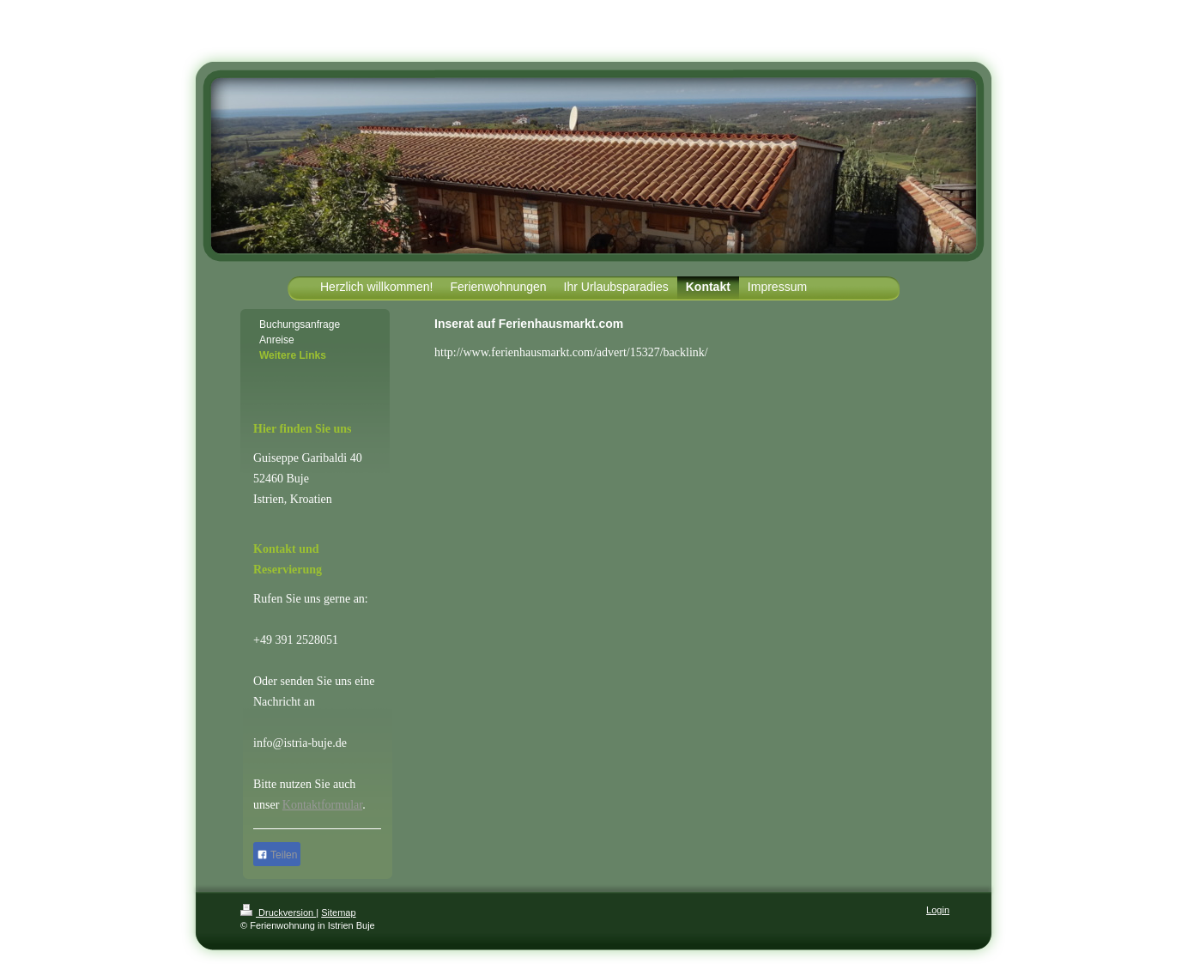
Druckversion (278, 912)
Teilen (277, 855)
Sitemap (338, 912)
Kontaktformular (322, 804)
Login (937, 910)
